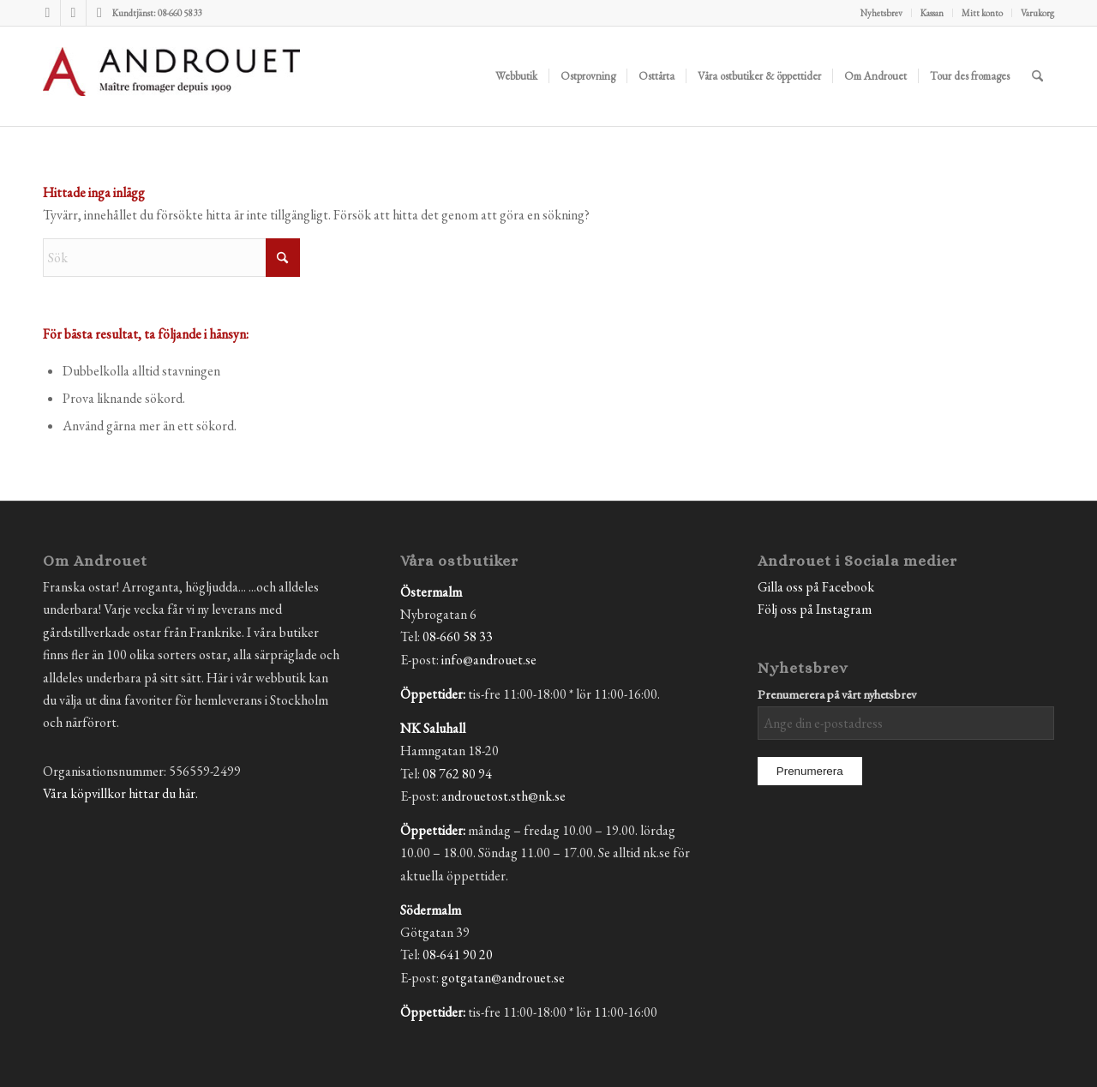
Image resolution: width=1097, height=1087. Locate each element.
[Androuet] (171, 97)
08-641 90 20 (458, 955)
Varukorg (1037, 13)
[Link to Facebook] (47, 13)
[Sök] (1037, 76)
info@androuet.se (489, 660)
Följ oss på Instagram (815, 609)
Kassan (932, 13)
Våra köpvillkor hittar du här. (120, 793)
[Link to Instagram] (73, 13)
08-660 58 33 (458, 637)
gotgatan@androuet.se (503, 978)
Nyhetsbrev (881, 13)
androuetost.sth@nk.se (503, 796)
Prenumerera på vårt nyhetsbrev (837, 694)
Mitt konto (982, 13)
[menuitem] (882, 13)
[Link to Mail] (99, 13)
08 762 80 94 (457, 774)
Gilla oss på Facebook (816, 587)
